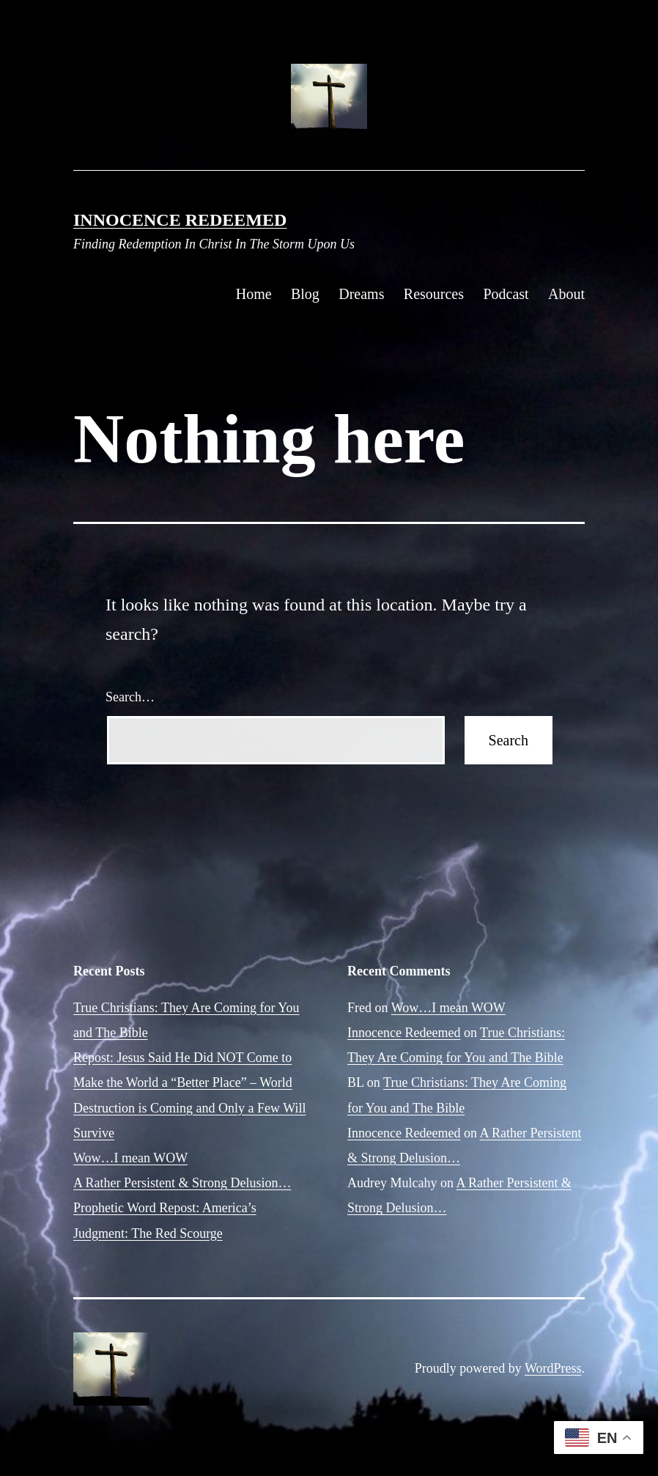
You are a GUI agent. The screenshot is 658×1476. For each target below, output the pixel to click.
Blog (305, 294)
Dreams (361, 294)
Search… (130, 697)
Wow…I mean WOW (130, 1158)
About (566, 294)
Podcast (505, 294)
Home (254, 294)
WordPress (553, 1368)
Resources (434, 294)
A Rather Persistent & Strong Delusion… (182, 1183)
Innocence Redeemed (180, 219)
